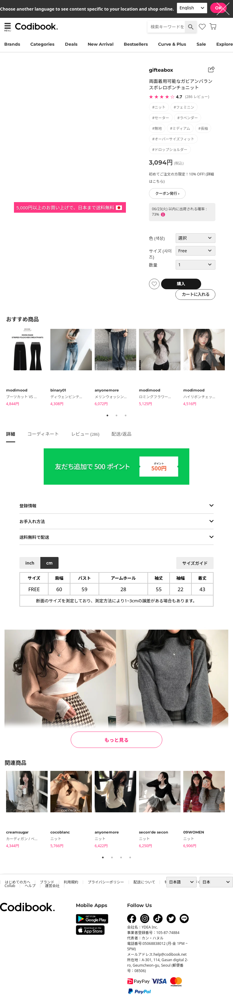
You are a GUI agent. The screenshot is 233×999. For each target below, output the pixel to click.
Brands (12, 44)
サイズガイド (195, 563)
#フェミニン (184, 107)
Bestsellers (136, 44)
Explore (224, 44)
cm (49, 563)
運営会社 (52, 885)
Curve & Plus (172, 44)
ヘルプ (30, 885)
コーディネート (43, 434)
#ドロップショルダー (169, 149)
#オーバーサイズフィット (173, 139)
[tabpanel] (28, 368)
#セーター (160, 117)
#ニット (159, 107)
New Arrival (100, 44)
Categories (42, 44)
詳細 (10, 434)
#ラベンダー (187, 117)
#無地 (157, 128)
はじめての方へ (17, 882)
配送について (144, 882)
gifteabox (161, 70)
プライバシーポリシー (106, 882)
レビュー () (85, 434)
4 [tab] (130, 857)
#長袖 (203, 128)
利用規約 (71, 882)
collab (10, 885)
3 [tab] (126, 415)
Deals (71, 44)
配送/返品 (121, 434)
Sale (201, 44)
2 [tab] (116, 415)
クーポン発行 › (167, 193)
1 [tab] (107, 415)
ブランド (47, 882)
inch (30, 563)
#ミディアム (180, 128)
